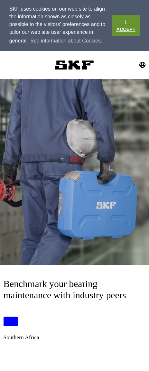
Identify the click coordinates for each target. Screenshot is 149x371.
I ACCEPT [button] (125, 25)
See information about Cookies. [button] (66, 40)
